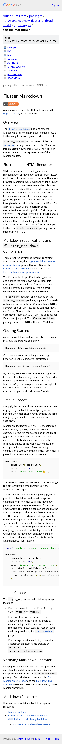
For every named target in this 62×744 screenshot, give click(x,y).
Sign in (55, 5)
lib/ (9, 51)
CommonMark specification (18, 268)
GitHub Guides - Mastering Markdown (28, 719)
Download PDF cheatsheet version (32, 724)
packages (35, 16)
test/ (9, 55)
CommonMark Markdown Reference (27, 715)
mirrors (20, 16)
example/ (12, 47)
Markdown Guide (17, 712)
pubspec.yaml (14, 74)
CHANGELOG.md (16, 66)
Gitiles (20, 738)
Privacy (29, 738)
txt (48, 738)
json (56, 738)
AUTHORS (12, 62)
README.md (14, 78)
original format (11, 113)
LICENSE (12, 70)
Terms (38, 738)
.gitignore (12, 58)
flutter (8, 16)
